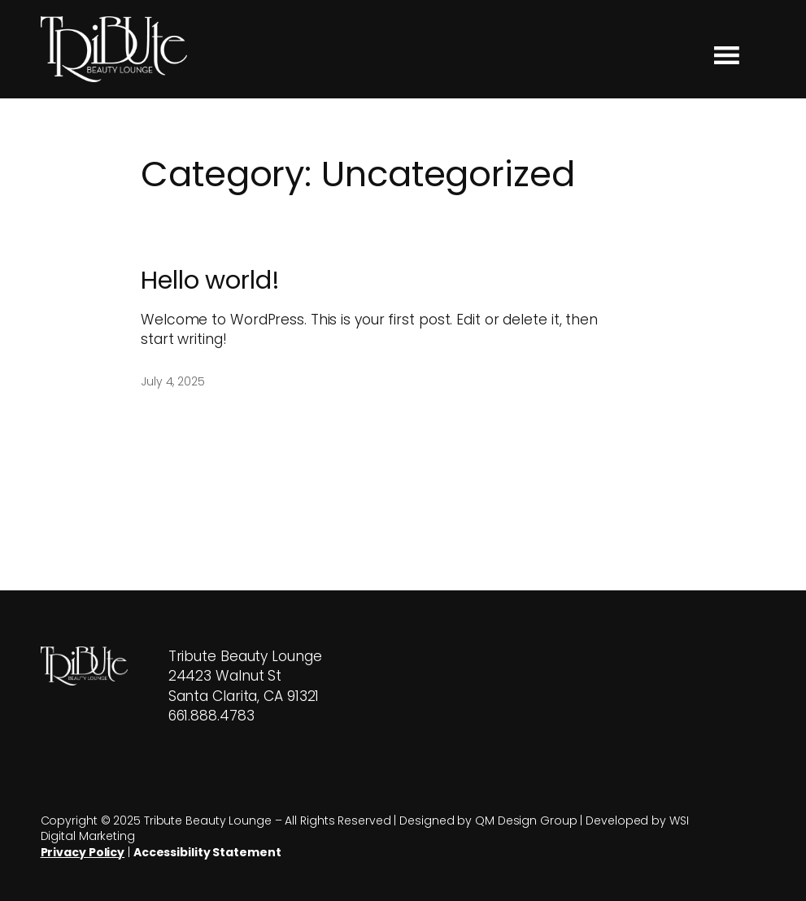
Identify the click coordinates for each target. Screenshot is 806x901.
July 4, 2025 (173, 381)
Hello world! (210, 280)
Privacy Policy (83, 852)
